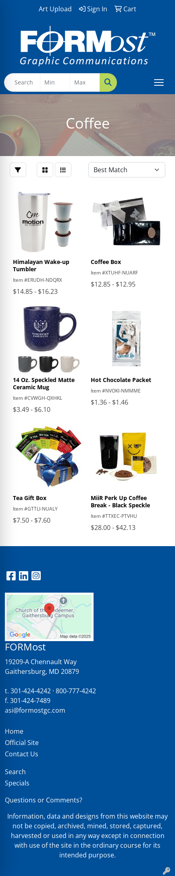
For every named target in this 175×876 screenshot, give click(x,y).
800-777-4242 (76, 690)
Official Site (22, 742)
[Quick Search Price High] (85, 82)
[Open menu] (159, 82)
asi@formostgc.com (35, 710)
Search (15, 771)
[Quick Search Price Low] (55, 82)
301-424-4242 (30, 690)
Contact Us (21, 753)
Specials (17, 783)
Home (14, 731)
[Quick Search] (22, 82)
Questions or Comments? (43, 800)
